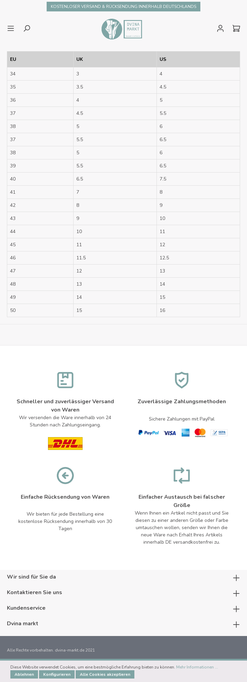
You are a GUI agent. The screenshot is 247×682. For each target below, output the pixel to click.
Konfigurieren (56, 674)
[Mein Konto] (220, 28)
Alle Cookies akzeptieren (105, 674)
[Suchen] (27, 28)
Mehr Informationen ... (197, 667)
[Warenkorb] (234, 28)
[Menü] (13, 28)
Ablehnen (24, 674)
